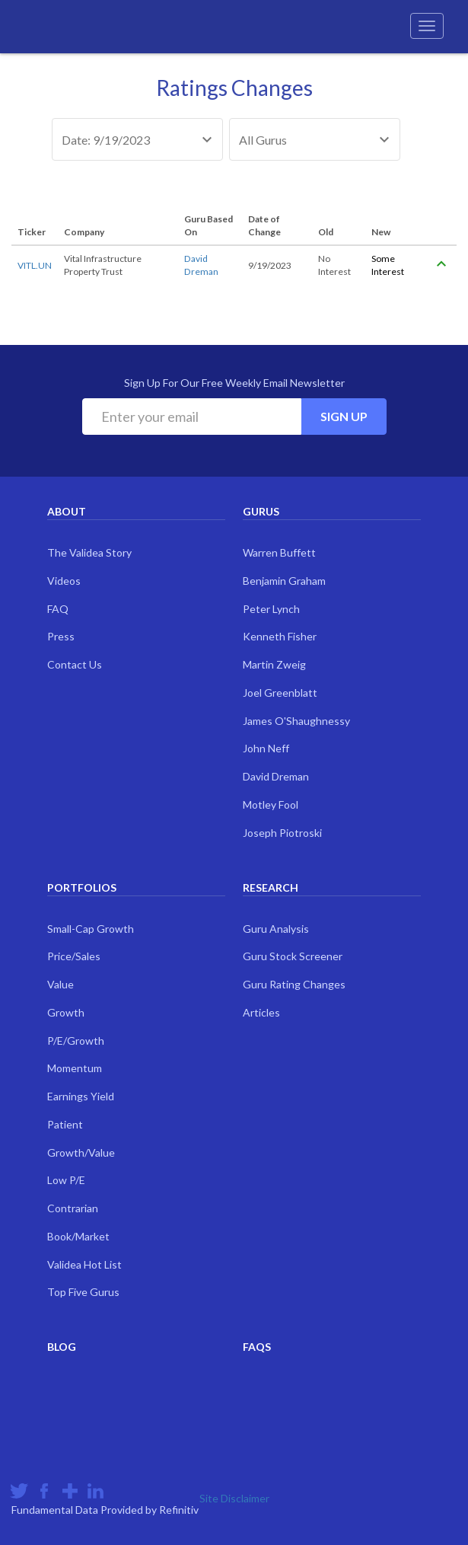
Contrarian (72, 1208)
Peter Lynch (271, 608)
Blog (61, 1346)
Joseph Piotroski (282, 832)
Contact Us (74, 664)
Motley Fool (270, 804)
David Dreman (276, 776)
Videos (64, 580)
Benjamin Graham (284, 580)
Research (270, 887)
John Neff (266, 748)
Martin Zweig (274, 664)
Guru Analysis (276, 928)
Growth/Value (81, 1152)
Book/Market (78, 1236)
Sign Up (344, 416)
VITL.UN (35, 265)
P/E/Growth (75, 1040)
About (66, 511)
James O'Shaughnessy (296, 720)
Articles (261, 1012)
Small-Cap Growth (90, 928)
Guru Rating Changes (294, 984)
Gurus (261, 511)
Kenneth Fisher (280, 636)
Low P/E (66, 1179)
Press (61, 636)
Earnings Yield (80, 1096)
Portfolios (81, 887)
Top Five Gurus (83, 1291)
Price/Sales (73, 956)
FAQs (257, 1346)
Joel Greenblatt (280, 692)
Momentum (74, 1067)
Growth (65, 1012)
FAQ (57, 608)
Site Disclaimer (234, 1498)
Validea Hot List (84, 1264)
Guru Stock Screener (292, 956)
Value (60, 984)
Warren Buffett (279, 552)
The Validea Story (89, 552)
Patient (65, 1124)
